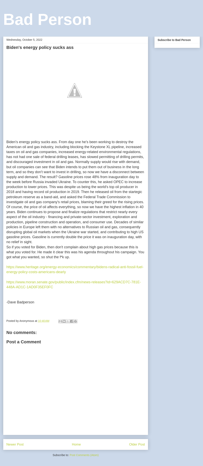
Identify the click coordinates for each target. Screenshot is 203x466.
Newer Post (15, 444)
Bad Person (47, 19)
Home (76, 444)
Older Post (137, 444)
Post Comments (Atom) (84, 455)
